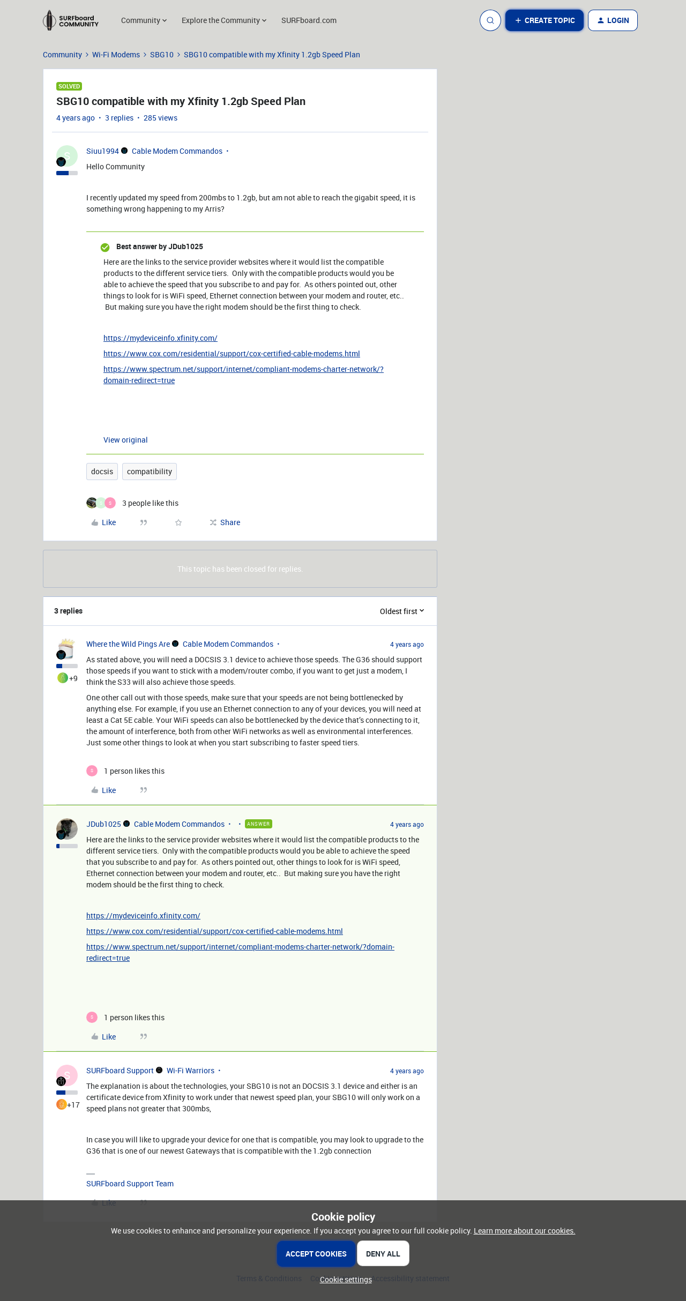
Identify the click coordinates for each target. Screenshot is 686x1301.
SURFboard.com (309, 20)
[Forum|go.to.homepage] (75, 20)
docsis (102, 471)
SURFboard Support (120, 1070)
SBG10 (162, 54)
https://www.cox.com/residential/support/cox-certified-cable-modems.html (231, 353)
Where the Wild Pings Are (128, 644)
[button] (544, 20)
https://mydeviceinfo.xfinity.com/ (160, 338)
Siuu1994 (102, 151)
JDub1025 (103, 824)
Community (62, 54)
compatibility (149, 471)
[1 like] (125, 770)
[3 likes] (132, 503)
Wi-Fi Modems (116, 54)
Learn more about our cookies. (525, 1230)
